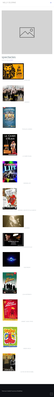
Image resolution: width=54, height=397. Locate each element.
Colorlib (9, 391)
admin (11, 60)
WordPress (19, 391)
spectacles (9, 57)
